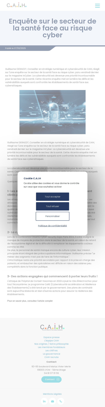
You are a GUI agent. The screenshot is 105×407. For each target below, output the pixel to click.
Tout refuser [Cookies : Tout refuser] (52, 206)
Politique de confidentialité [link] (52, 225)
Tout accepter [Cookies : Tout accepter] (52, 196)
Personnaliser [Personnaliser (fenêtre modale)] (52, 216)
